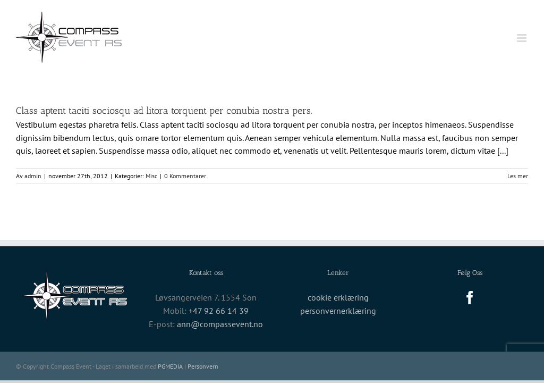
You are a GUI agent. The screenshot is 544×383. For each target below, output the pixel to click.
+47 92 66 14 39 (219, 310)
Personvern (203, 366)
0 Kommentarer (185, 176)
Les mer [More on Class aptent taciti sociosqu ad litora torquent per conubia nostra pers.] (517, 176)
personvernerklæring (338, 310)
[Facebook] (470, 297)
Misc (151, 176)
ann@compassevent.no (220, 324)
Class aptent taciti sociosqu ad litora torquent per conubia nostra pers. (164, 110)
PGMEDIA (170, 366)
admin (32, 176)
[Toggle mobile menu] (522, 38)
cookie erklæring (338, 297)
